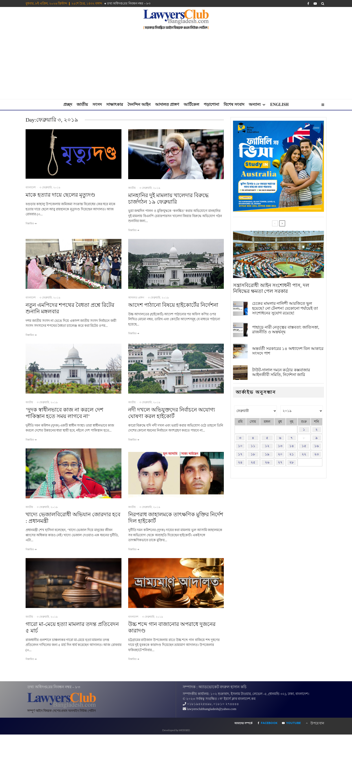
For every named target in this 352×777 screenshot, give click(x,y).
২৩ (316, 454)
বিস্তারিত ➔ (31, 223)
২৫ (253, 462)
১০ (240, 446)
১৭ (240, 454)
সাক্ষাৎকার (114, 104)
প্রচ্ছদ (67, 104)
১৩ (280, 446)
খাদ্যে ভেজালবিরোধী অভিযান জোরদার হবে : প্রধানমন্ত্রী (73, 518)
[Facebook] (308, 3)
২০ (280, 454)
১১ (253, 446)
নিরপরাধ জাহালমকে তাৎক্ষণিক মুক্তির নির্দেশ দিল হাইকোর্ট (175, 518)
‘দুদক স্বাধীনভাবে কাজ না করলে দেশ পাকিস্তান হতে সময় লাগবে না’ (64, 413)
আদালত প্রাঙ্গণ (167, 104)
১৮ (253, 454)
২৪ (240, 462)
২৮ (291, 462)
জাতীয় (82, 104)
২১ (291, 454)
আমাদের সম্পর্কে (243, 723)
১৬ (316, 446)
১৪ (291, 446)
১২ (267, 446)
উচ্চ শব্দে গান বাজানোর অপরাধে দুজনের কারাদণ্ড (172, 627)
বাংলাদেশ (31, 187)
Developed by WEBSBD (176, 730)
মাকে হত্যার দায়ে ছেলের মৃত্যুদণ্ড (60, 195)
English (279, 104)
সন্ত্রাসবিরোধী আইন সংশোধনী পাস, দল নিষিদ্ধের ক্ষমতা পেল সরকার (271, 288)
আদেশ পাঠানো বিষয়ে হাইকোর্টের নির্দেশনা (173, 305)
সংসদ (97, 104)
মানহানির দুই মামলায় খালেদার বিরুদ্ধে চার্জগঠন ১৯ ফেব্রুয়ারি (168, 198)
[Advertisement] (176, 65)
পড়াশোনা (211, 104)
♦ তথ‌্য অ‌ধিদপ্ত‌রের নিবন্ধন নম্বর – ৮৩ (127, 3)
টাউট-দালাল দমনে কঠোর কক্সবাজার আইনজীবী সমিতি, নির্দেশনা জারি (281, 372)
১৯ (267, 454)
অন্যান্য (255, 104)
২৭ (280, 462)
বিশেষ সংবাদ (234, 104)
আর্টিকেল (191, 104)
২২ (304, 454)
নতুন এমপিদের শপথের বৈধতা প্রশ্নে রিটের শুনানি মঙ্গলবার (70, 308)
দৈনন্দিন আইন (139, 104)
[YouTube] (315, 3)
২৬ (267, 462)
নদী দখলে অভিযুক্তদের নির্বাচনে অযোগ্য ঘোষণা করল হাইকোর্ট (171, 413)
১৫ (304, 446)
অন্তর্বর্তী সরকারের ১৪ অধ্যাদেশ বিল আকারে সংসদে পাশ (287, 351)
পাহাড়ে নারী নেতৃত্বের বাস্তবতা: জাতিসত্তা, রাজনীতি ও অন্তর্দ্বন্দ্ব (285, 329)
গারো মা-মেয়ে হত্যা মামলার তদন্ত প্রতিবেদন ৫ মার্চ (72, 627)
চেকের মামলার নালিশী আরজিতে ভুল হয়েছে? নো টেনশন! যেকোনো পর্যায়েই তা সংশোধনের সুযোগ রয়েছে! (285, 308)
